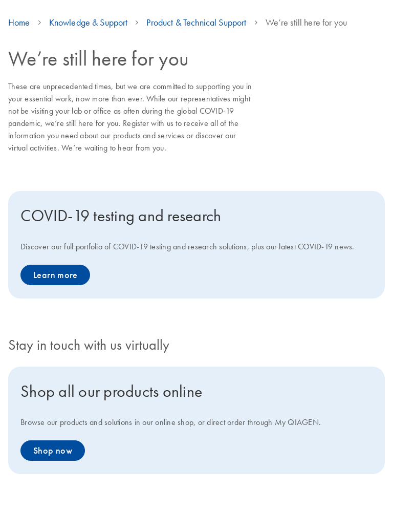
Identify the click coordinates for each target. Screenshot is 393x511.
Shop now (52, 450)
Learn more (55, 275)
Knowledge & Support (88, 22)
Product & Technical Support (196, 22)
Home (19, 22)
